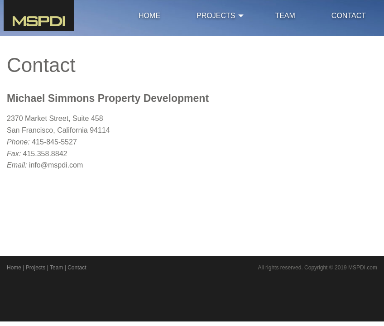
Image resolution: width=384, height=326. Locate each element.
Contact (76, 267)
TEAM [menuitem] (285, 15)
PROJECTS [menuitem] (216, 15)
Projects (35, 267)
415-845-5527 (54, 142)
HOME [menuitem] (149, 15)
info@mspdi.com (56, 165)
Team (56, 267)
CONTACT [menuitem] (348, 15)
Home (14, 267)
